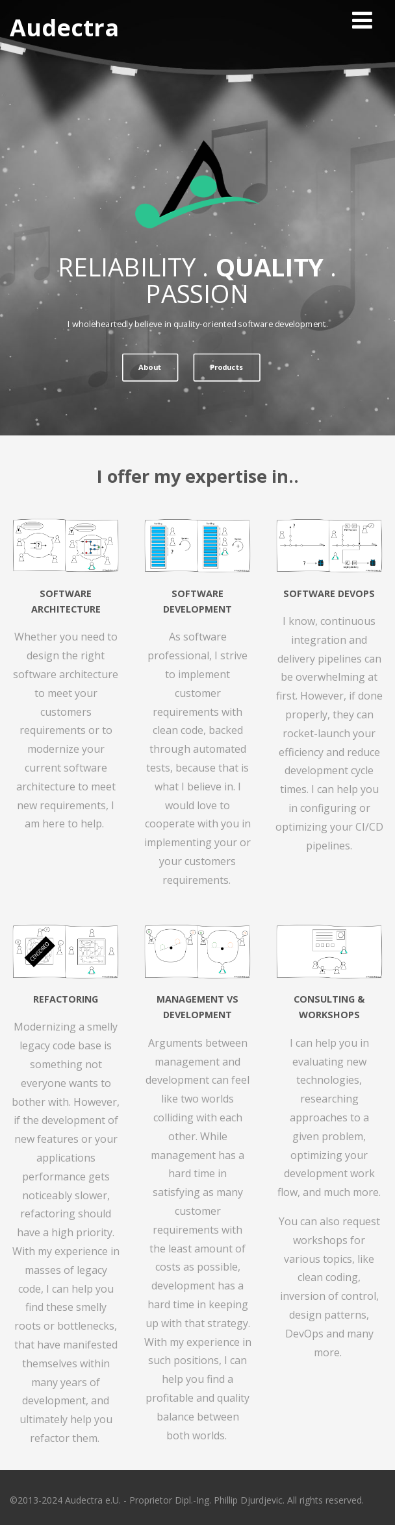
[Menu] (362, 20)
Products (227, 367)
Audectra (64, 27)
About (149, 367)
